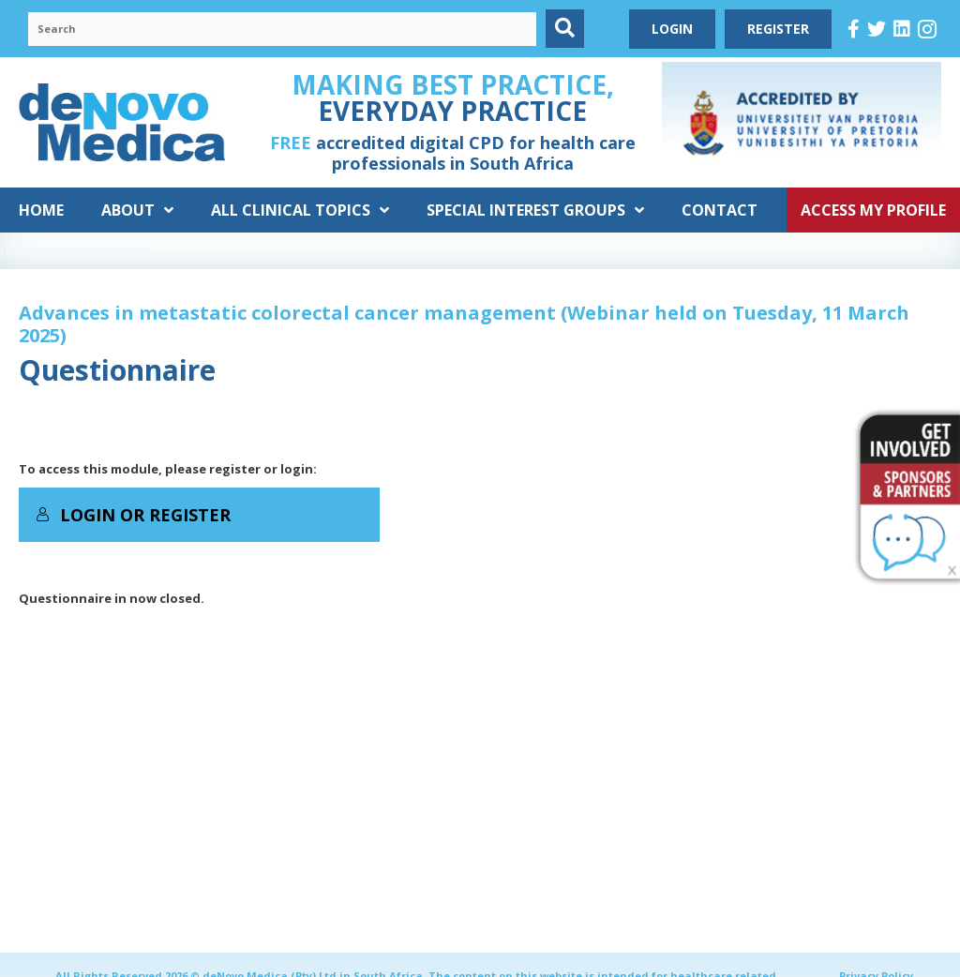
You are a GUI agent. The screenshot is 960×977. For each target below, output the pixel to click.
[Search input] (282, 29)
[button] (565, 28)
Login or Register (133, 515)
